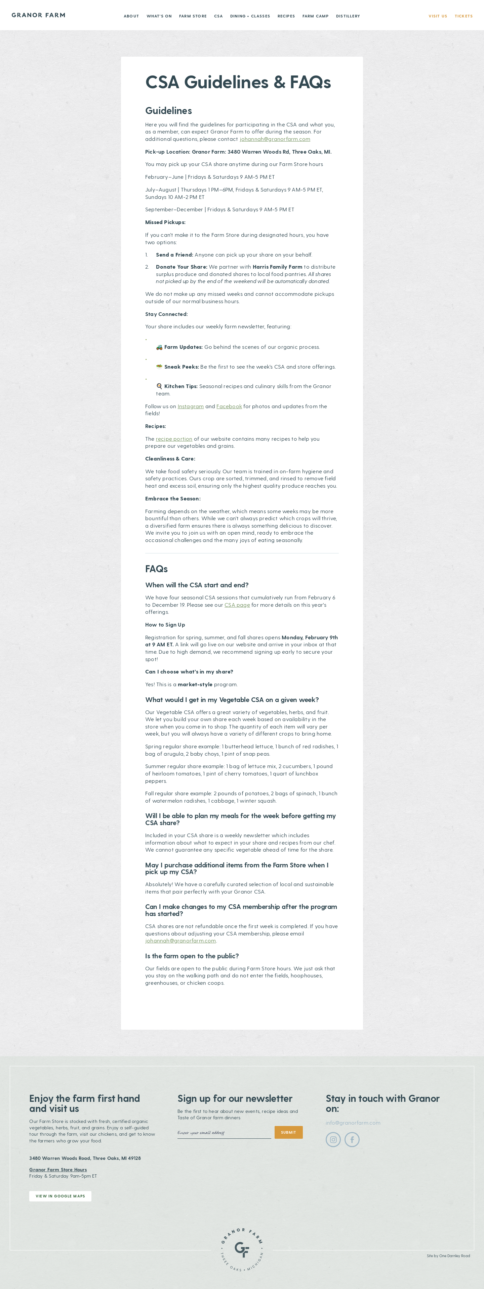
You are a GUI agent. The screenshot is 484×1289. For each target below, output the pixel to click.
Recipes (286, 15)
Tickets (464, 15)
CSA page (237, 604)
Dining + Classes (250, 15)
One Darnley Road (454, 1255)
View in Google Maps (60, 1196)
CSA (218, 15)
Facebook (229, 406)
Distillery (348, 15)
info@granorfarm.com (353, 1122)
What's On (159, 15)
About (131, 15)
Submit (288, 1132)
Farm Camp (315, 15)
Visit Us (438, 15)
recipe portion (174, 438)
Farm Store (193, 15)
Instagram (191, 406)
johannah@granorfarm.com (275, 139)
